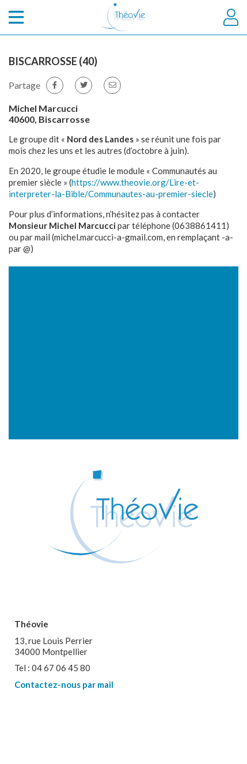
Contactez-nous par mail (63, 684)
